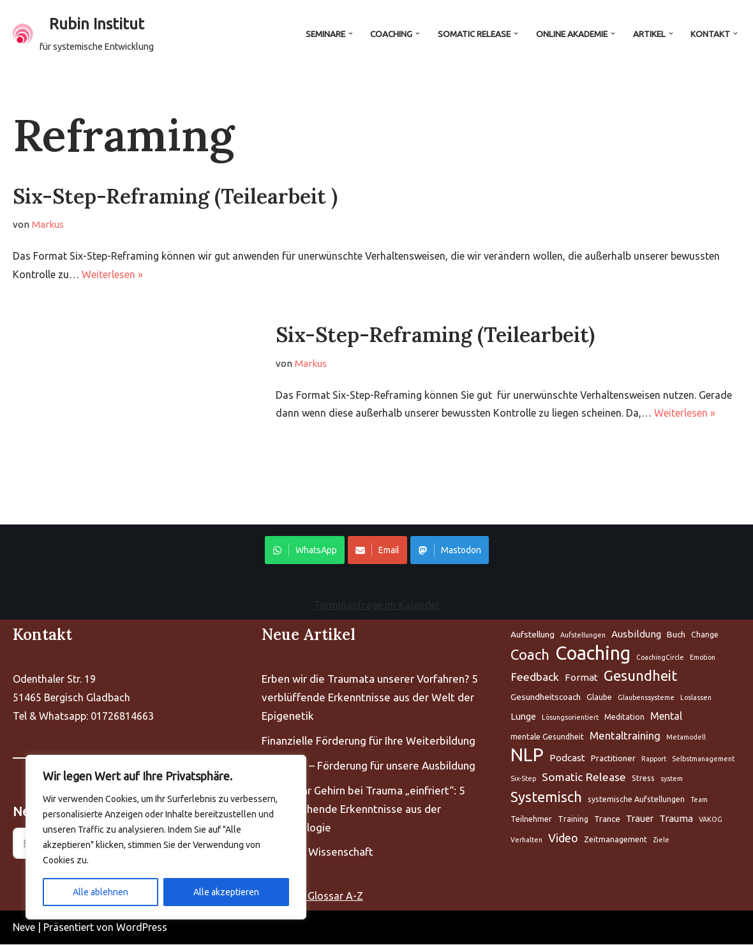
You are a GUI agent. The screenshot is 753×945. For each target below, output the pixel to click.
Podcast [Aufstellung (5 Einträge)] (567, 758)
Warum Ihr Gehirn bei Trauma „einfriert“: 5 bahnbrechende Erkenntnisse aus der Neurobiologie (363, 809)
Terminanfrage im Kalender (377, 605)
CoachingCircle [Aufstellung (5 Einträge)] (660, 658)
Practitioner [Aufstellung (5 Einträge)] (613, 759)
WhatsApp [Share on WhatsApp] (304, 550)
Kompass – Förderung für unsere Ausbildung (368, 766)
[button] (349, 33)
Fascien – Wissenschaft (317, 852)
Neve (24, 928)
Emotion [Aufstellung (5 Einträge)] (702, 658)
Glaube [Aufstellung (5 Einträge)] (599, 698)
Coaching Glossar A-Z (312, 896)
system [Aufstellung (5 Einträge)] (671, 779)
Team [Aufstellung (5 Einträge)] (699, 800)
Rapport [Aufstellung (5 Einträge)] (653, 759)
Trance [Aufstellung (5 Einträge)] (607, 819)
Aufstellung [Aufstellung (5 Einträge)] (533, 635)
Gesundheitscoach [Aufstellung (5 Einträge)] (546, 697)
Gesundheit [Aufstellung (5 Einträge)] (640, 676)
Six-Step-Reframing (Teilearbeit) (435, 335)
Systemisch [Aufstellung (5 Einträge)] (546, 797)
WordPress (141, 928)
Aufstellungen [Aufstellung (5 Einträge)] (583, 635)
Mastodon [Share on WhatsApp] (449, 550)
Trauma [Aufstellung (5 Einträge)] (676, 819)
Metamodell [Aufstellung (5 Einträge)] (686, 737)
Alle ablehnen (100, 892)
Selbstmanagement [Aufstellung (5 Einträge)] (703, 759)
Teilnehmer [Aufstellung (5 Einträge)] (531, 819)
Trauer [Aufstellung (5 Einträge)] (639, 819)
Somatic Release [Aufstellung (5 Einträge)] (584, 777)
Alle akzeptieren (226, 892)
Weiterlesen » (112, 274)
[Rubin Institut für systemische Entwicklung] (83, 33)
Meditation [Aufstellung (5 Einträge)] (624, 717)
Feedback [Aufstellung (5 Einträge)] (535, 677)
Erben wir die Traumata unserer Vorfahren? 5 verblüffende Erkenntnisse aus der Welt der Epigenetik (370, 697)
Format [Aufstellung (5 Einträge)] (581, 678)
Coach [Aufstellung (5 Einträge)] (530, 655)
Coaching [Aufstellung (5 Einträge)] (592, 654)
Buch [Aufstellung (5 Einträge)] (676, 635)
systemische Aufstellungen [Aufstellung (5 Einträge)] (636, 800)
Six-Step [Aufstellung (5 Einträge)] (523, 779)
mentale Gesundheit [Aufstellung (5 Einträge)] (547, 737)
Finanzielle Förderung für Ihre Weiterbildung (368, 741)
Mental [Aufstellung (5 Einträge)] (666, 716)
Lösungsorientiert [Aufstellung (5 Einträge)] (570, 718)
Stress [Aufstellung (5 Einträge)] (643, 779)
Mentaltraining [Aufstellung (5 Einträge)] (625, 736)
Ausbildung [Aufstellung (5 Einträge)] (636, 634)
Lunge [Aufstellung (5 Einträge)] (523, 716)
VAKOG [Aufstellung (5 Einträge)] (710, 820)
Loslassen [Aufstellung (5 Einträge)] (696, 698)
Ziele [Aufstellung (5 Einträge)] (661, 840)
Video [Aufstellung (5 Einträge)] (563, 838)
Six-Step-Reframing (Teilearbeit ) (175, 196)
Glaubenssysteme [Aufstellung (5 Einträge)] (646, 698)
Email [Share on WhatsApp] (377, 550)
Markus (48, 224)
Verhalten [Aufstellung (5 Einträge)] (526, 840)
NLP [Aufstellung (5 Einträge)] (527, 756)
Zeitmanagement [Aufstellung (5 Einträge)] (615, 840)
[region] (166, 837)
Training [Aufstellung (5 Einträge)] (573, 819)
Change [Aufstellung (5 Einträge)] (705, 635)
